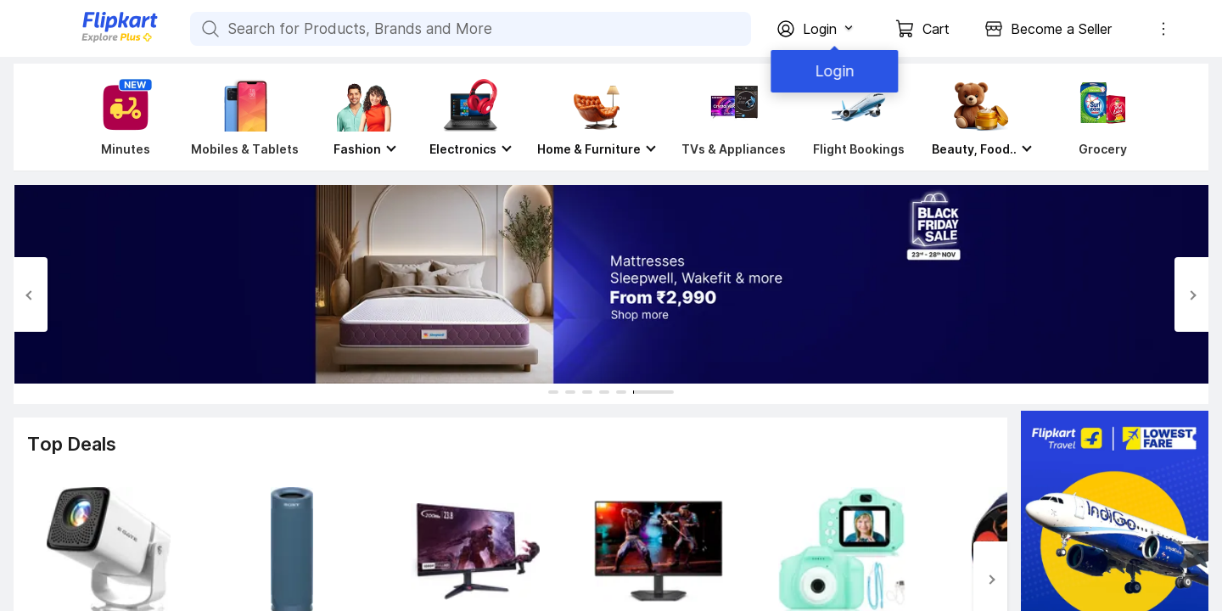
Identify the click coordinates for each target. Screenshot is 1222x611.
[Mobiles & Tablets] (244, 117)
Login (831, 71)
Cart (936, 28)
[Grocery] (1099, 117)
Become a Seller (1061, 28)
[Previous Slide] (31, 294)
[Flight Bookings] (858, 117)
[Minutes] (122, 117)
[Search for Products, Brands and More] (208, 29)
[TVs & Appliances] (733, 117)
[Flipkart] (92, 40)
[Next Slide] (1191, 294)
